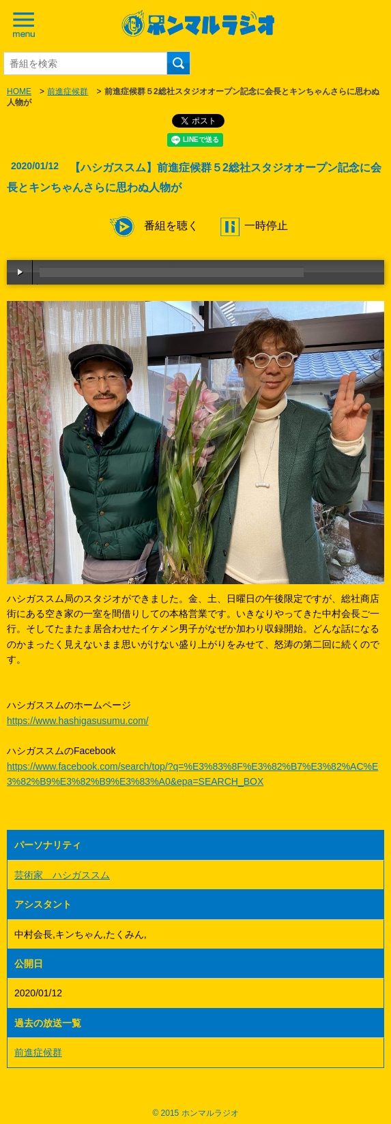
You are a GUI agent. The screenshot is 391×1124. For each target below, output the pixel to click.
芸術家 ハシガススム (62, 874)
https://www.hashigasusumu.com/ (78, 720)
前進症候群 (67, 91)
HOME (19, 91)
